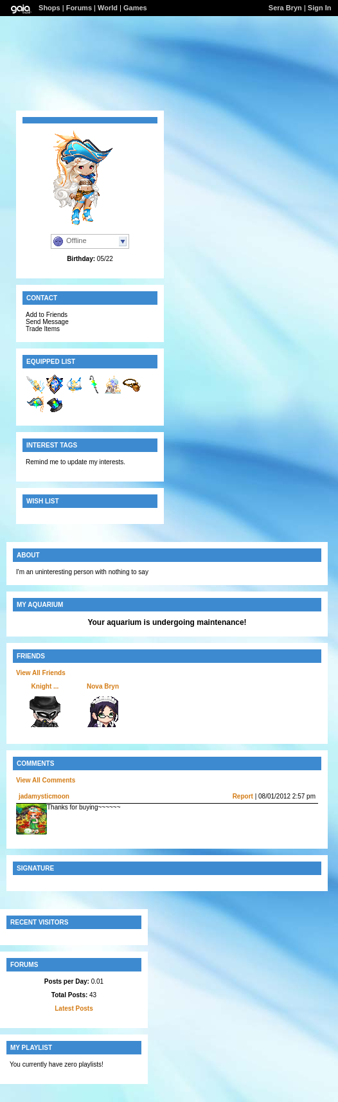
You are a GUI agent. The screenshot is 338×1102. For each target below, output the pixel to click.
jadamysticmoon (44, 796)
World (108, 8)
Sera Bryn (285, 8)
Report (243, 796)
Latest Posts (74, 1008)
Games (135, 8)
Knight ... (45, 686)
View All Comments (45, 780)
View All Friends (41, 672)
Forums (79, 8)
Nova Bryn (103, 686)
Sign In (320, 8)
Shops (49, 8)
